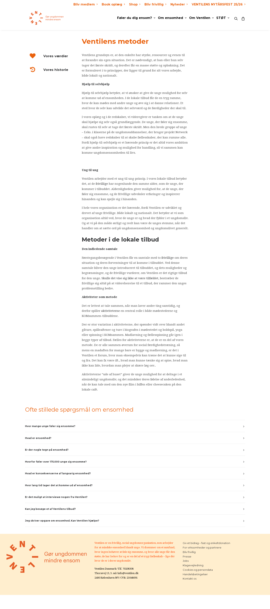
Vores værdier (55, 56)
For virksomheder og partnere (202, 547)
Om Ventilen (201, 18)
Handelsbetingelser (195, 574)
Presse (187, 556)
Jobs (186, 560)
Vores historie (55, 70)
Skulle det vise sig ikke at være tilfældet (130, 278)
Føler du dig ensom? (136, 18)
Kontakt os (189, 578)
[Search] (237, 18)
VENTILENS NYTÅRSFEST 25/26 (218, 4)
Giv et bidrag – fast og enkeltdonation (206, 543)
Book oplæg (113, 4)
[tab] (135, 426)
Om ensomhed (172, 18)
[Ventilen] (42, 18)
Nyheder (178, 4)
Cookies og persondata (198, 569)
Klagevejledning (193, 565)
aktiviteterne (110, 311)
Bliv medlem (85, 4)
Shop (134, 4)
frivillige (102, 183)
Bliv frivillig (155, 4)
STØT (222, 18)
